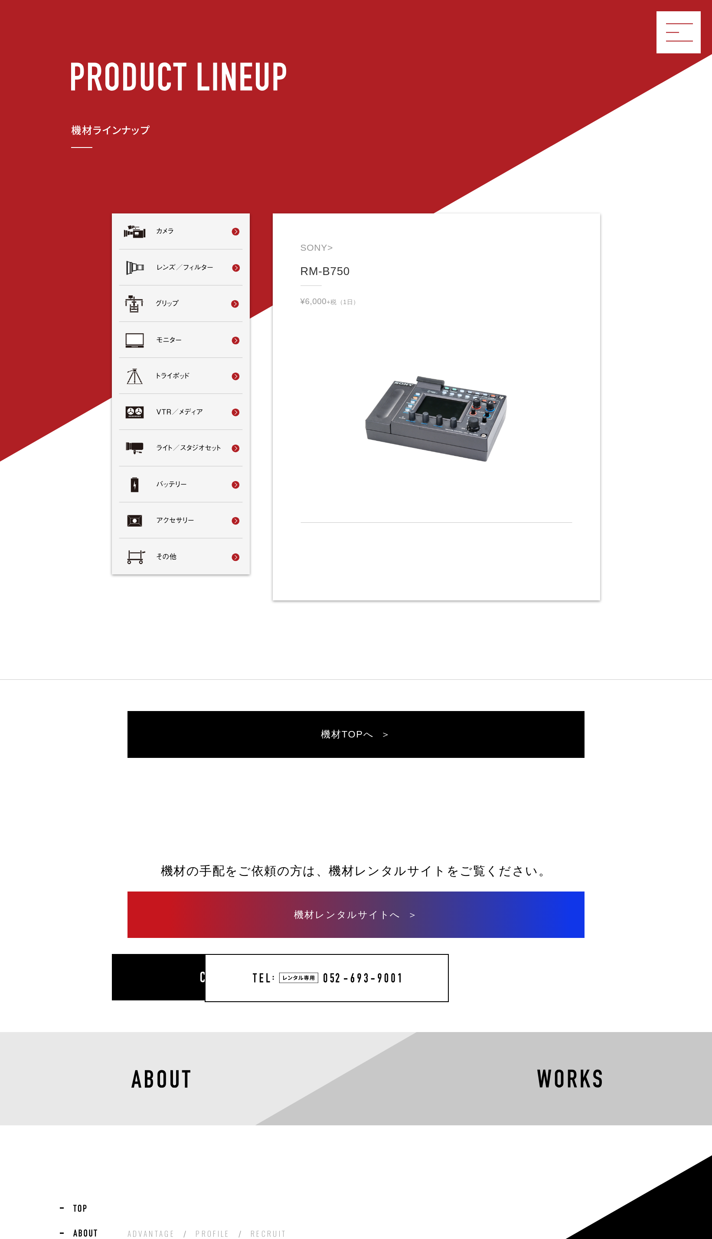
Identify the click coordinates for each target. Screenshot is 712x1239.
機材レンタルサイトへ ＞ (356, 922)
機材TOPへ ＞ (356, 738)
